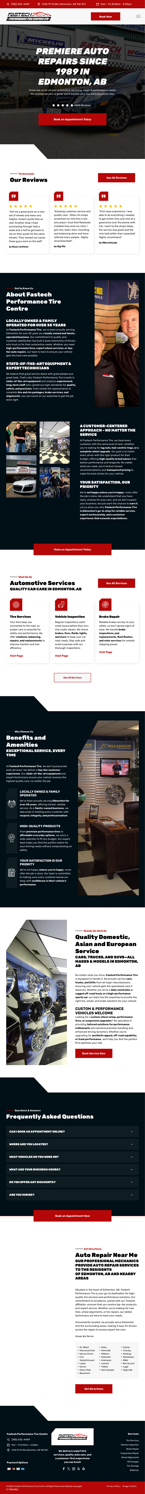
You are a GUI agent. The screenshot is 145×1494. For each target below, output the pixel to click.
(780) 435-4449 (20, 4)
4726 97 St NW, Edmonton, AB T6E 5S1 (64, 4)
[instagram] (74, 1469)
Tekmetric (13, 1489)
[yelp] (79, 1469)
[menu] (138, 16)
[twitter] (69, 1469)
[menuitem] (112, 1486)
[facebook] (64, 1469)
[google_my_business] (83, 1469)
